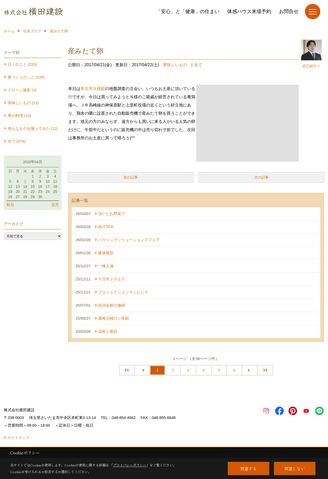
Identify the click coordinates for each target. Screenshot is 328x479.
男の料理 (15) (19, 115)
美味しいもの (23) (23, 103)
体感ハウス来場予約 (249, 11)
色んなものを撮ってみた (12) (33, 128)
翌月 (55, 204)
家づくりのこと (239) (26, 77)
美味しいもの (175, 65)
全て (198, 65)
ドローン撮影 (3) (22, 90)
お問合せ (289, 11)
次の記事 (261, 177)
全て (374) (16, 141)
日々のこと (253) (22, 64)
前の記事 (131, 177)
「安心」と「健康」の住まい (187, 11)
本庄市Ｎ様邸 (92, 88)
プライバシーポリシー (129, 465)
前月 (10, 204)
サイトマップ (18, 438)
